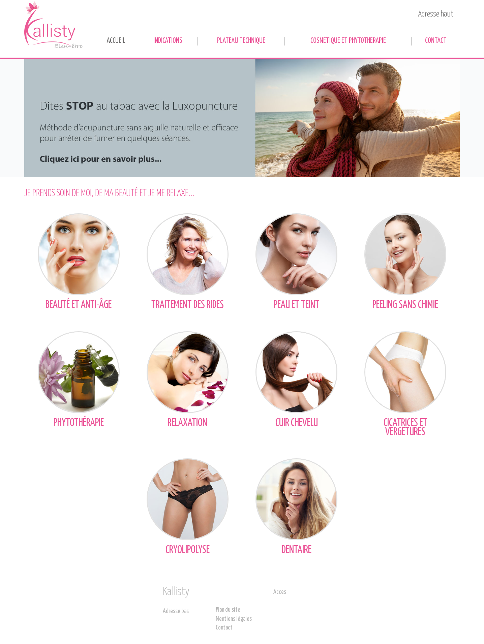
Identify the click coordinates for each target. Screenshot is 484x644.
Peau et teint (296, 261)
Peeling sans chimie (405, 261)
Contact (436, 40)
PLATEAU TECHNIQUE (241, 40)
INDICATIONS (167, 40)
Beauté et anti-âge (79, 261)
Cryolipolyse (188, 506)
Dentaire (296, 506)
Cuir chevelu (296, 379)
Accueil (116, 40)
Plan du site (228, 610)
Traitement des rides (188, 261)
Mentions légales (234, 619)
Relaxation (188, 379)
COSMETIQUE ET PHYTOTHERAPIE (348, 40)
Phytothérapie (79, 379)
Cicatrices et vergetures (405, 384)
